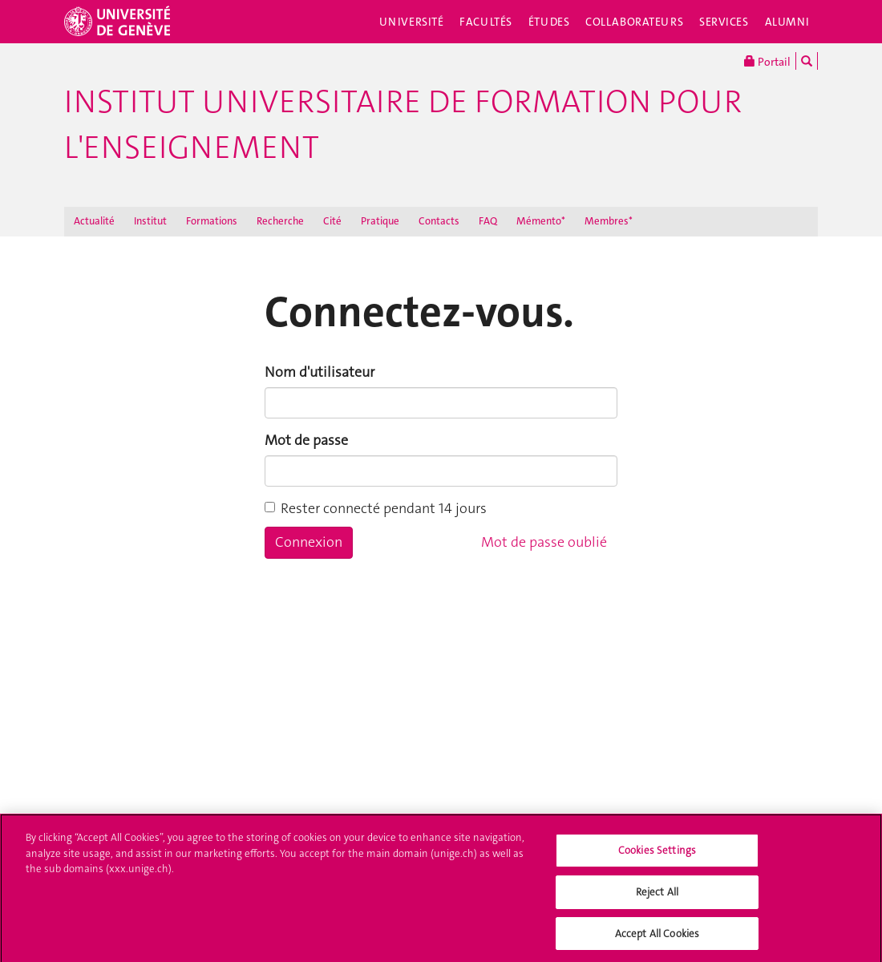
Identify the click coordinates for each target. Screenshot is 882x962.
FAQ (488, 221)
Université (411, 21)
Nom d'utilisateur (319, 372)
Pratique (380, 221)
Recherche (280, 221)
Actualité (94, 221)
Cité (332, 221)
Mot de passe (306, 440)
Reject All (657, 896)
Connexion (308, 542)
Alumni (787, 21)
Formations (211, 221)
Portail (767, 61)
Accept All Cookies (657, 938)
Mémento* (540, 221)
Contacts (439, 221)
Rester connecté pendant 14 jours (376, 508)
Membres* (609, 221)
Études (548, 21)
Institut (150, 221)
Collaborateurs (634, 21)
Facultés (485, 21)
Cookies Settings (657, 856)
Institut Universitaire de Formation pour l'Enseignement (403, 124)
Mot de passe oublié (544, 542)
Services (724, 21)
